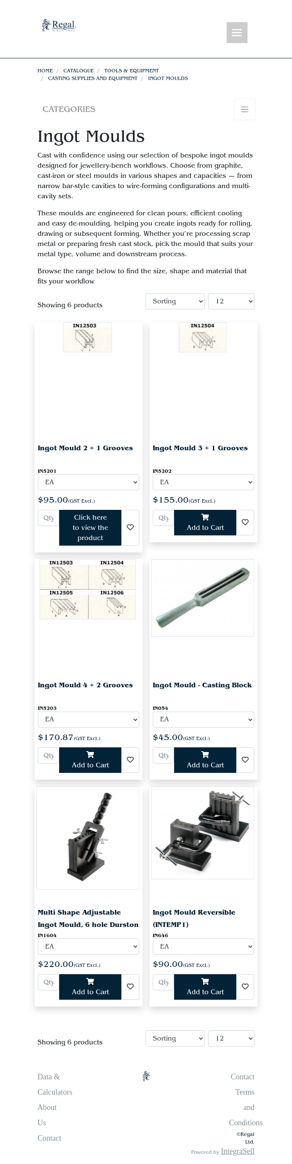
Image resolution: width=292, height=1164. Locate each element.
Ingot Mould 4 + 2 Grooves (85, 685)
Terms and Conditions (246, 1107)
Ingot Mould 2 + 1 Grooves (85, 448)
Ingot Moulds (168, 78)
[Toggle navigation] (237, 33)
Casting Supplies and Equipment (92, 78)
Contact (49, 1138)
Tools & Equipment (131, 71)
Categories (69, 109)
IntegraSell (238, 1151)
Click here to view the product (90, 528)
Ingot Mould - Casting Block (202, 685)
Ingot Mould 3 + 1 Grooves (200, 448)
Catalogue (78, 71)
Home (45, 71)
